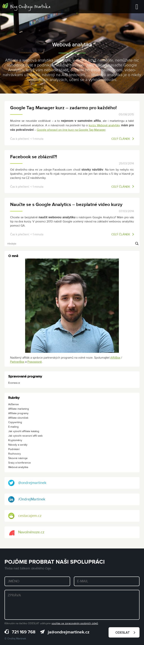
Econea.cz (14, 382)
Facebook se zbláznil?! (33, 157)
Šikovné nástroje (18, 458)
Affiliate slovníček (18, 417)
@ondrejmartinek (27, 483)
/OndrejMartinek (26, 499)
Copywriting (15, 422)
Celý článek (122, 139)
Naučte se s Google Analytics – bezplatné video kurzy (66, 204)
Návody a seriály (17, 444)
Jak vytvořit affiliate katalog (23, 431)
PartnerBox (17, 362)
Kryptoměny (15, 440)
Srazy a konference (19, 462)
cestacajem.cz (24, 516)
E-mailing (13, 426)
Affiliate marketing (18, 408)
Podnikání (14, 449)
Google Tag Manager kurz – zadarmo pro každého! (63, 108)
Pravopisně (34, 362)
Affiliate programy (18, 413)
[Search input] (70, 243)
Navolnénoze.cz (26, 532)
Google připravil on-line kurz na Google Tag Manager (71, 130)
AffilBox (115, 358)
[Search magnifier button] (137, 243)
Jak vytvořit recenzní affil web (25, 435)
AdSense (13, 404)
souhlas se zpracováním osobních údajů (75, 623)
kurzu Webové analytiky (104, 125)
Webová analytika (18, 467)
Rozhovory (14, 453)
